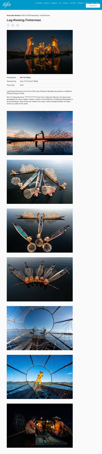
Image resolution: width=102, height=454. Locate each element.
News (87, 3)
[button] (8, 25)
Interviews (73, 3)
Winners (46, 3)
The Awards (39, 3)
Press (92, 3)
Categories (54, 3)
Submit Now (93, 5)
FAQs (97, 3)
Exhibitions (80, 3)
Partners (65, 3)
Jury (60, 3)
